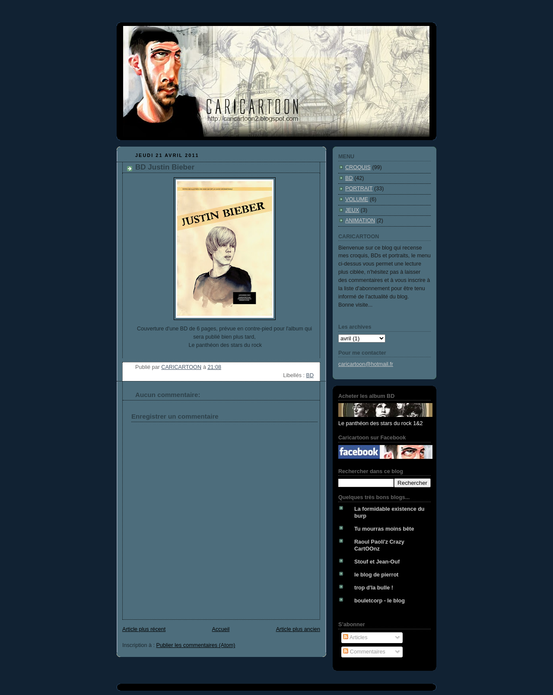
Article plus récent (143, 629)
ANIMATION (360, 221)
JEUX (352, 210)
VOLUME (356, 199)
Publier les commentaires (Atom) (195, 645)
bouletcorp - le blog (379, 601)
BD (310, 375)
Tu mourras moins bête (384, 529)
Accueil (221, 629)
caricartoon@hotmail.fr (365, 364)
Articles (355, 637)
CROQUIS (358, 167)
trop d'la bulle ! (373, 588)
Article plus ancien (298, 629)
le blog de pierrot (376, 575)
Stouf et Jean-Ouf (377, 562)
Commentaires (364, 652)
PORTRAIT (359, 189)
